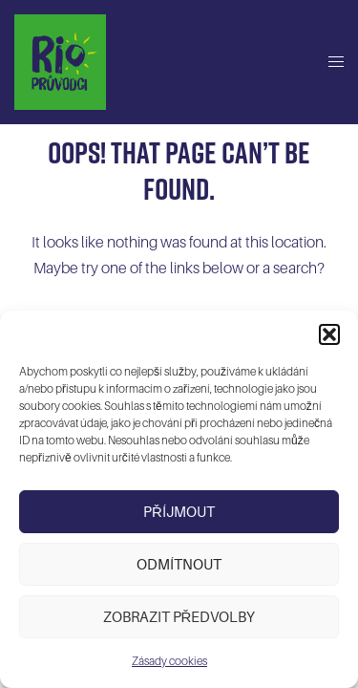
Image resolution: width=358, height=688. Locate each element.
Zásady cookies (169, 661)
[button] (329, 334)
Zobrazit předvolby (179, 617)
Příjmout (179, 512)
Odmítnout (179, 564)
